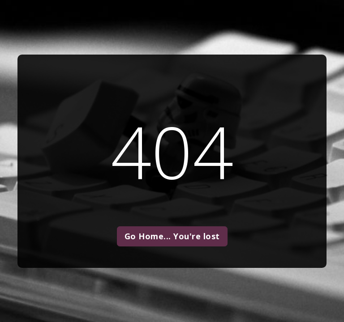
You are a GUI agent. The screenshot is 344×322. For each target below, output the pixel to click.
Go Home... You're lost (172, 236)
